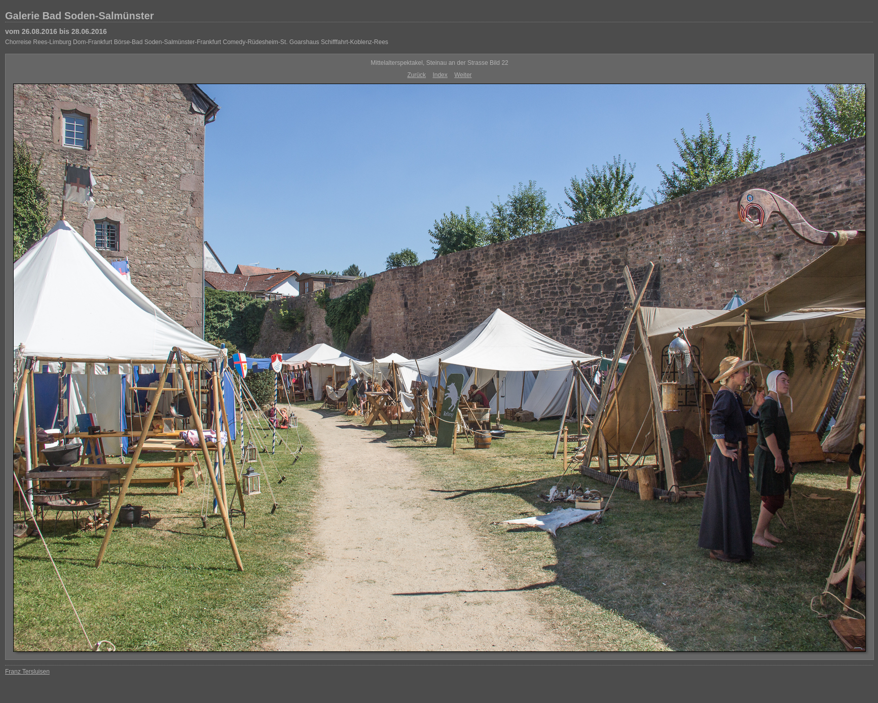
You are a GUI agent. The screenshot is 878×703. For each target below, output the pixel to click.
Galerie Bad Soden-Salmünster (79, 15)
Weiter (462, 75)
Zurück (416, 75)
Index (439, 75)
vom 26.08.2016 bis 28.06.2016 (56, 31)
